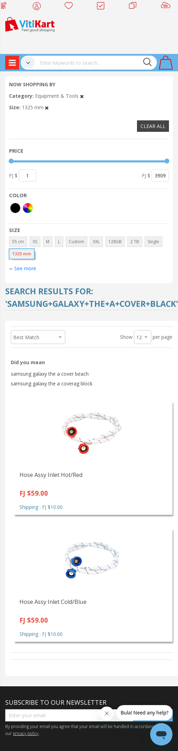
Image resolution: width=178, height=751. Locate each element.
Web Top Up (6, 7)
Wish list (71, 7)
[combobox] (96, 63)
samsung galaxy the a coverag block (51, 383)
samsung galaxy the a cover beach (50, 373)
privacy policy (26, 733)
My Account (39, 7)
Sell (167, 7)
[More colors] (28, 208)
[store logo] (30, 24)
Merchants (135, 7)
